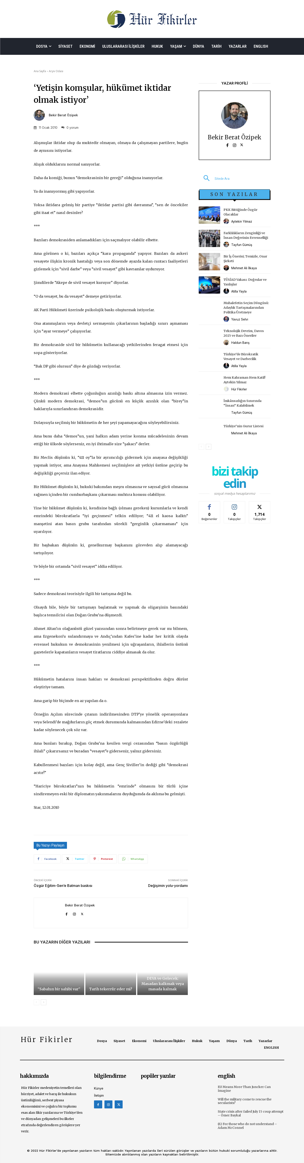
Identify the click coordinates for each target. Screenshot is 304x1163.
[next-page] (43, 1002)
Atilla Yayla (239, 291)
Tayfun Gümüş (241, 245)
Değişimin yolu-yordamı (168, 885)
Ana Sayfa (40, 71)
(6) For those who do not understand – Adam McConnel (247, 1126)
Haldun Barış (240, 342)
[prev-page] (36, 1002)
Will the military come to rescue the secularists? (244, 1101)
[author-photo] (227, 221)
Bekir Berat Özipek (63, 115)
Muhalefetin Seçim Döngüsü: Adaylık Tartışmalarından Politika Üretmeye (246, 307)
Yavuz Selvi (239, 319)
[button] (214, 179)
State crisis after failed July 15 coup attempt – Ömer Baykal (250, 1113)
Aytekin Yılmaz (241, 221)
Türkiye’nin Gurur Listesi (243, 426)
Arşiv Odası (56, 71)
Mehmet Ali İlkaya (244, 268)
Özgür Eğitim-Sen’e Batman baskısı (63, 885)
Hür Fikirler (239, 389)
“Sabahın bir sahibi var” (59, 989)
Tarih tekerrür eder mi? (110, 989)
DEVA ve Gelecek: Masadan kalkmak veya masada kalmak (162, 983)
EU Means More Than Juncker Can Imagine (244, 1089)
